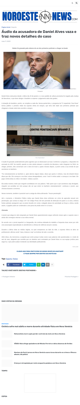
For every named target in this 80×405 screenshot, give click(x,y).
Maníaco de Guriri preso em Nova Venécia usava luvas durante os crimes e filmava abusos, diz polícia (45, 353)
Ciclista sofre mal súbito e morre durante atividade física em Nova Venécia (37, 326)
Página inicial (6, 27)
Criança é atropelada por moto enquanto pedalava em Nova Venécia (40, 363)
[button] (72, 3)
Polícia (15, 259)
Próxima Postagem (71, 276)
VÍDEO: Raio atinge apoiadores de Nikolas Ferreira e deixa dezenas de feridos (43, 344)
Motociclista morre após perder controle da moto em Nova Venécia (39, 334)
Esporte (14, 27)
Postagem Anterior (9, 276)
